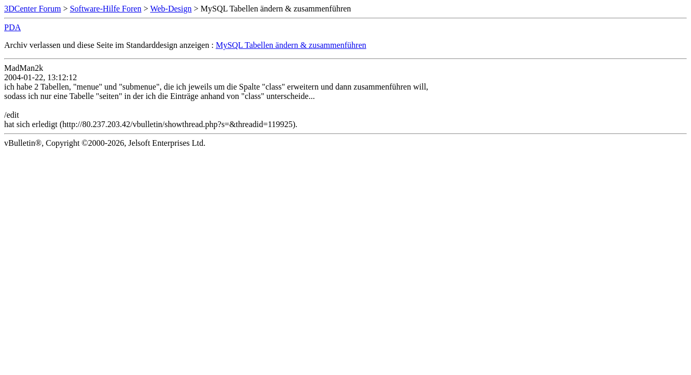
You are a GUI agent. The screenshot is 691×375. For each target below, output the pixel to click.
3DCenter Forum (32, 8)
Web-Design (171, 8)
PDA (12, 27)
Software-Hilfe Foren (105, 8)
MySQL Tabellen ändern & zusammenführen (291, 45)
